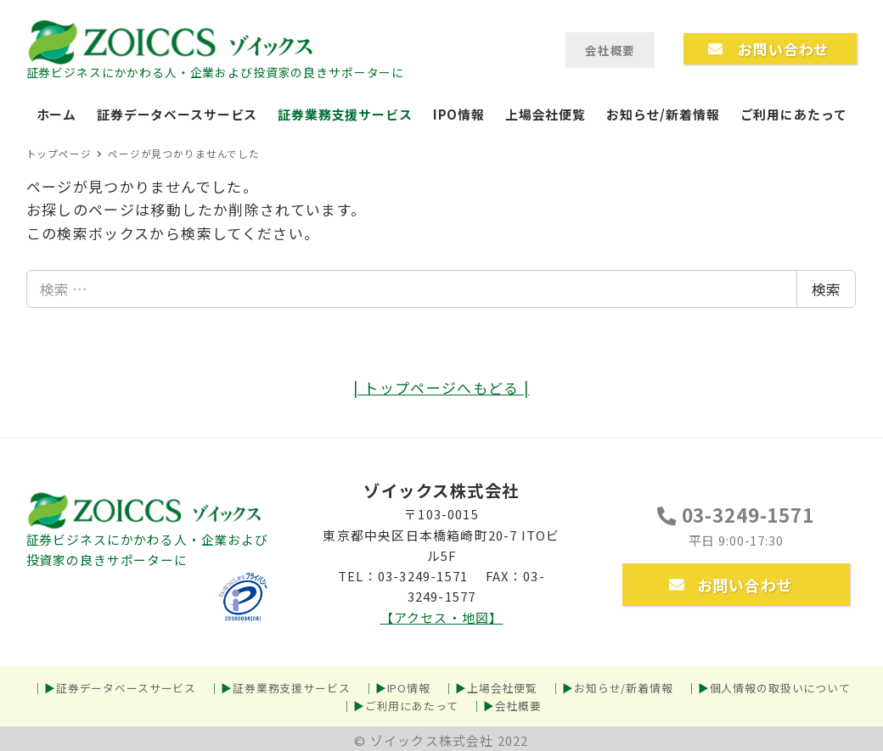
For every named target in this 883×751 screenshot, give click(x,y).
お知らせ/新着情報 (623, 688)
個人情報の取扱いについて (780, 688)
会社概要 (518, 706)
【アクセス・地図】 (441, 617)
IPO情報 (408, 688)
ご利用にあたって (411, 706)
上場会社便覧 (502, 688)
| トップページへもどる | (441, 387)
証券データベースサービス (126, 688)
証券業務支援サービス (292, 688)
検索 (826, 289)
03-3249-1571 (735, 514)
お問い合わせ (731, 585)
